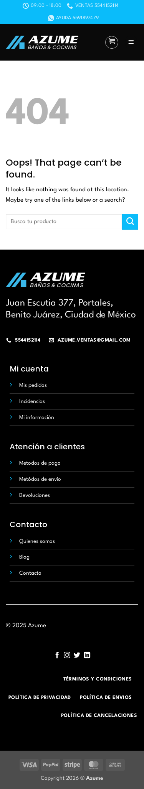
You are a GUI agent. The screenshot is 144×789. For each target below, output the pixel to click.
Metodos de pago (40, 463)
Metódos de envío (40, 479)
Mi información (36, 417)
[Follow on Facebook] (57, 655)
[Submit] (130, 222)
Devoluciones (34, 495)
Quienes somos (37, 541)
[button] (111, 42)
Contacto (30, 573)
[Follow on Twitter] (77, 655)
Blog (24, 557)
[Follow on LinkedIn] (86, 655)
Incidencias (32, 401)
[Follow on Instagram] (67, 655)
